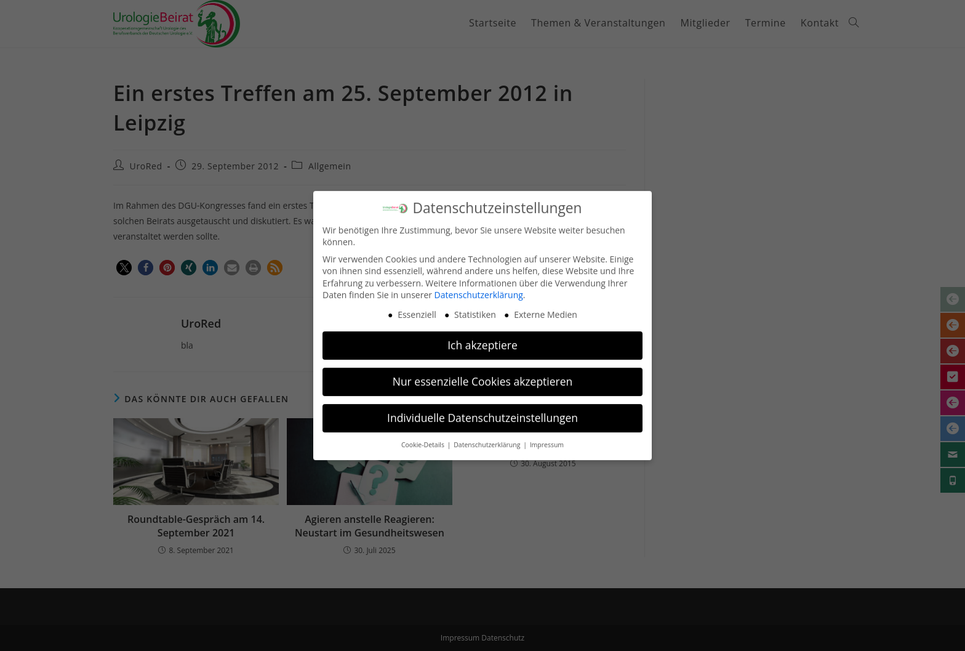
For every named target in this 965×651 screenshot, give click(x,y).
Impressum (547, 438)
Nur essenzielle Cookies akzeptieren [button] (483, 374)
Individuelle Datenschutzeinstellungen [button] (482, 410)
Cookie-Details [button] (423, 438)
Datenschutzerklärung (478, 288)
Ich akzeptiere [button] (482, 338)
